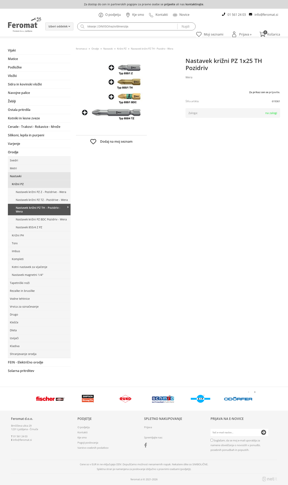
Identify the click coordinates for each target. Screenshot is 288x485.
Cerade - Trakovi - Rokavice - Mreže (34, 127)
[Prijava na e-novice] (263, 432)
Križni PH (18, 235)
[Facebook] (146, 446)
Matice (13, 59)
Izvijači (14, 338)
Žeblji (12, 101)
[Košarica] (269, 34)
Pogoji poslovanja (87, 442)
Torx (15, 243)
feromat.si (81, 48)
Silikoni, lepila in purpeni (26, 135)
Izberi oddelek (59, 26)
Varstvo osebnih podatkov (93, 447)
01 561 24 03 (236, 14)
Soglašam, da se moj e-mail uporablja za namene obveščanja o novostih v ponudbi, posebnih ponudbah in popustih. (235, 445)
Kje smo (135, 14)
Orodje (13, 152)
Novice (181, 14)
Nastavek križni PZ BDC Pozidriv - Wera (41, 219)
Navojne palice (19, 93)
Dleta (13, 330)
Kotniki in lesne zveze (24, 118)
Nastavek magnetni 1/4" (27, 275)
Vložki (12, 76)
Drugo (14, 314)
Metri (13, 168)
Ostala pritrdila (19, 110)
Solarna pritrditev (21, 371)
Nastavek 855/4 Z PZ (29, 227)
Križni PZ (18, 184)
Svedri (14, 160)
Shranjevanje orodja (23, 354)
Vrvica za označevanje (24, 306)
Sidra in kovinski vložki (25, 84)
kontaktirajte (194, 4)
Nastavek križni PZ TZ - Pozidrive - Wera (42, 200)
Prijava (245, 34)
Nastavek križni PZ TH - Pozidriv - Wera (38, 209)
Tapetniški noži (20, 283)
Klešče (14, 322)
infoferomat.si (266, 14)
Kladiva (15, 346)
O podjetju (110, 14)
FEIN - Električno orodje (25, 362)
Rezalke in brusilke (22, 291)
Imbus (16, 251)
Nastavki (15, 176)
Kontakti (158, 14)
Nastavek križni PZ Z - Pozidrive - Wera (41, 192)
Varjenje (14, 143)
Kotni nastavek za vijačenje (29, 267)
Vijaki (12, 50)
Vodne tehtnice (20, 299)
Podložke (15, 67)
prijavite (169, 4)
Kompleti (18, 259)
